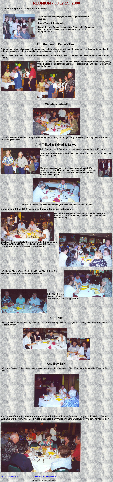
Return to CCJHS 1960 (9, 476)
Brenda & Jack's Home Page (45, 476)
